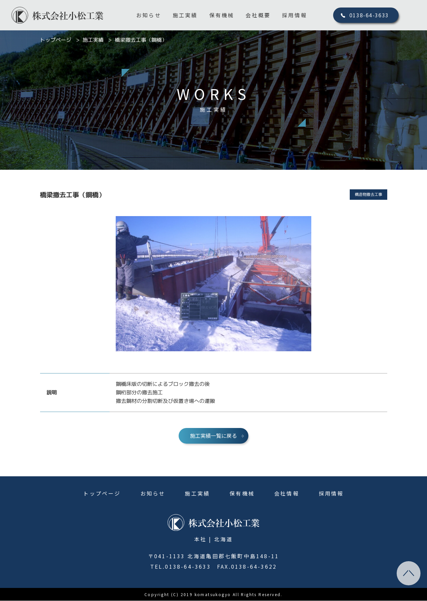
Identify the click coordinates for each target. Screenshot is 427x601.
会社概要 (258, 15)
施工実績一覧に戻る (213, 436)
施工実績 (185, 15)
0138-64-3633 (369, 15)
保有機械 (221, 15)
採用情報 (294, 15)
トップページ (102, 494)
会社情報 (286, 494)
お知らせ (148, 15)
